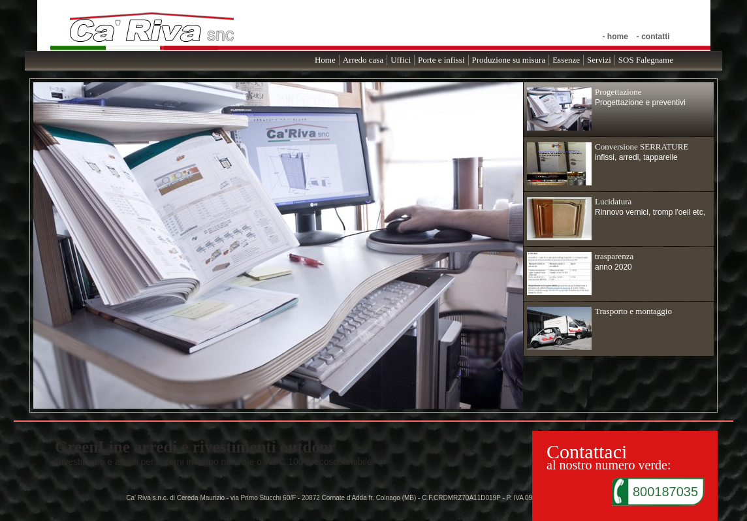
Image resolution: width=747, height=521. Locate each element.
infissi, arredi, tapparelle (607, 163)
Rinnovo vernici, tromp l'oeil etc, (616, 218)
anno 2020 (580, 273)
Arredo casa (363, 60)
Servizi (599, 60)
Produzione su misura (509, 60)
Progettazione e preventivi (606, 109)
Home (325, 60)
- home (615, 36)
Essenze (566, 60)
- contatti (653, 36)
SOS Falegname (645, 60)
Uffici (400, 60)
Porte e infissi (441, 60)
